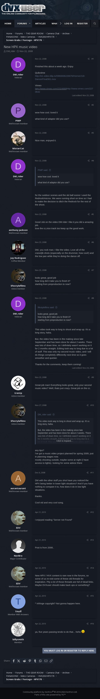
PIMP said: (43, 170)
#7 (93, 270)
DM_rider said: (45, 414)
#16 (92, 623)
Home (8, 23)
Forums (22, 23)
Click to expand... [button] (64, 441)
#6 (93, 242)
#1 (93, 58)
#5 (93, 214)
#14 (92, 568)
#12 (92, 512)
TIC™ (63, 694)
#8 (93, 298)
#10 (92, 405)
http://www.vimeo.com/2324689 (51, 88)
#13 (92, 540)
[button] (29, 23)
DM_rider (10, 51)
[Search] (94, 23)
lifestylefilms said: (46, 307)
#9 (93, 377)
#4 (93, 160)
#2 (93, 104)
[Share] (88, 59)
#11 (92, 472)
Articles (40, 23)
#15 (92, 595)
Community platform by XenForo (50, 692)
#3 (93, 132)
